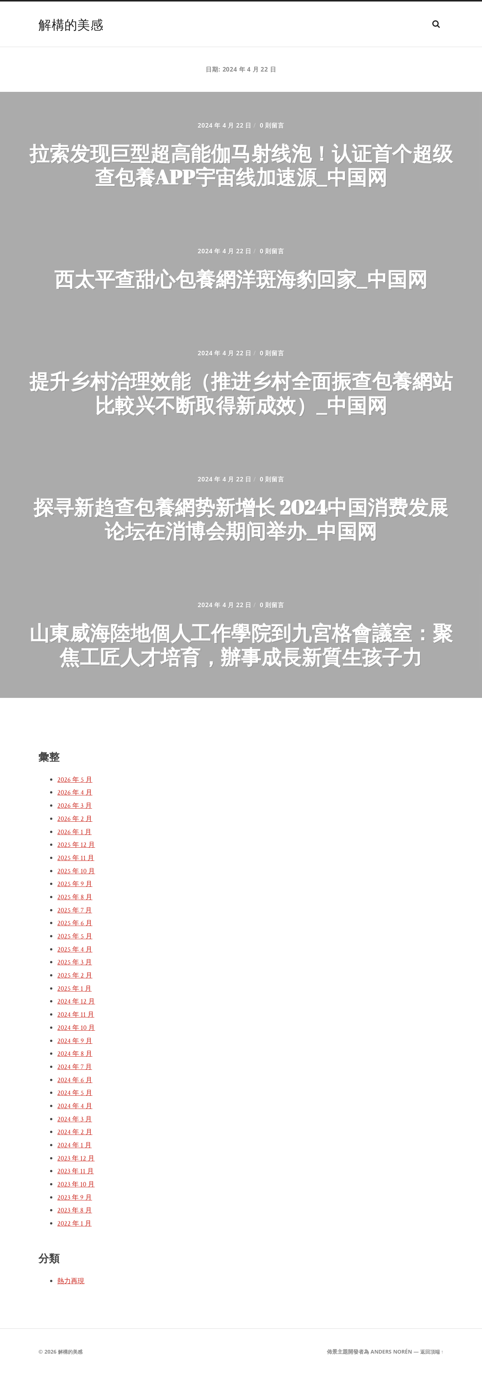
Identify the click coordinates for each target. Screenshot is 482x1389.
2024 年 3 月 (75, 1134)
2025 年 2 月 (75, 990)
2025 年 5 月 (75, 951)
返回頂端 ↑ (430, 1366)
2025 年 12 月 (77, 859)
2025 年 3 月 (75, 977)
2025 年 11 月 (76, 872)
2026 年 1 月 (75, 846)
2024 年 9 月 (75, 1055)
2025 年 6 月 (75, 938)
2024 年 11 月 (76, 1029)
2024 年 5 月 (75, 1107)
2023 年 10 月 (77, 1199)
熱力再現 (72, 1296)
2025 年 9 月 (75, 898)
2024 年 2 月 (75, 1146)
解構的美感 (72, 24)
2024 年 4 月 (75, 1121)
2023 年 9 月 (75, 1212)
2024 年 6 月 (75, 1095)
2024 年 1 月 (75, 1160)
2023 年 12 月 (77, 1173)
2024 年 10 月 (77, 1042)
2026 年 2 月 (75, 833)
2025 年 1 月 (75, 1003)
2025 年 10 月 (77, 886)
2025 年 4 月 (75, 964)
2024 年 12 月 (77, 1016)
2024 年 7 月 (75, 1081)
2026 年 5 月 (75, 794)
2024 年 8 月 (75, 1068)
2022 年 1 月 (75, 1238)
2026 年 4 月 (75, 807)
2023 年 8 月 (75, 1225)
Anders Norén (389, 1366)
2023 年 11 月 (76, 1186)
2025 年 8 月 (75, 912)
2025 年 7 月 (75, 925)
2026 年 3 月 (75, 820)
